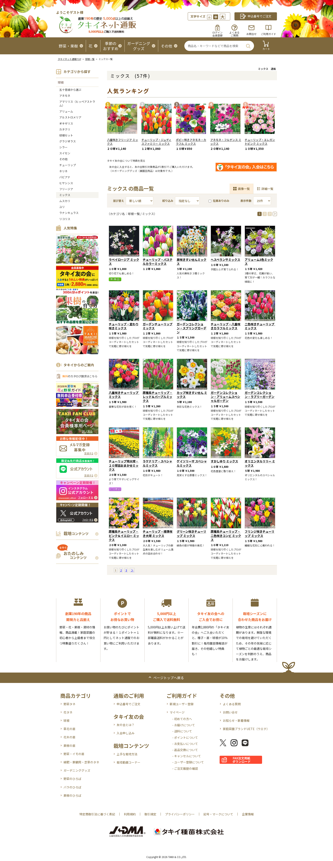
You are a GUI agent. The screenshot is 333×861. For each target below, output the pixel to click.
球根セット (66, 135)
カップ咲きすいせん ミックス (192, 394)
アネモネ (64, 96)
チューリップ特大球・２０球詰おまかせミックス (123, 465)
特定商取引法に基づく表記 (97, 814)
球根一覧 (90, 59)
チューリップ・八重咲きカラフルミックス (225, 326)
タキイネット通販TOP (69, 59)
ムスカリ (64, 201)
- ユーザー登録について (188, 762)
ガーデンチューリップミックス (157, 326)
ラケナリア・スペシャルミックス (157, 463)
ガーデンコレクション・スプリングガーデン (191, 328)
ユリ (62, 207)
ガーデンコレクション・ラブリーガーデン (259, 394)
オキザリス (66, 123)
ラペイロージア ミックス (124, 261)
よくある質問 (232, 704)
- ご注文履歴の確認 (185, 768)
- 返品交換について (185, 750)
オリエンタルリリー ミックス (260, 463)
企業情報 (248, 814)
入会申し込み (125, 733)
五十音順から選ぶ (70, 90)
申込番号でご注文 (128, 704)
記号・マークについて (218, 814)
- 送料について (182, 731)
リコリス (64, 219)
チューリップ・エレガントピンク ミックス (260, 142)
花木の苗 (69, 737)
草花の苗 (69, 729)
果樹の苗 (69, 745)
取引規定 (150, 814)
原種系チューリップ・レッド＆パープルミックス (157, 396)
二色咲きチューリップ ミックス (261, 326)
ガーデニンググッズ (76, 770)
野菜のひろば (72, 779)
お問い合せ (230, 712)
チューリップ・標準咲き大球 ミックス (157, 533)
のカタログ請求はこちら (79, 376)
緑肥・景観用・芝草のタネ (81, 762)
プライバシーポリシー (180, 814)
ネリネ (63, 171)
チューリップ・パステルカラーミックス (157, 261)
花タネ (67, 712)
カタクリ (64, 129)
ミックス (64, 195)
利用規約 (130, 814)
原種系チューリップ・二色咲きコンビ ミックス (226, 535)
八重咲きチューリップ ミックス (125, 394)
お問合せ (251, 34)
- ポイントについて (185, 737)
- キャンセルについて (186, 756)
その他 (63, 159)
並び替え (118, 201)
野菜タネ (69, 704)
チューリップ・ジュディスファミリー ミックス (156, 142)
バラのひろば (72, 787)
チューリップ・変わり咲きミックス (123, 326)
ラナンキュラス (69, 213)
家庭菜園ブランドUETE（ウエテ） (246, 729)
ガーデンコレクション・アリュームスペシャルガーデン (225, 396)
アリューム (66, 111)
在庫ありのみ (219, 201)
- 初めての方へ (182, 719)
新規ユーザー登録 (181, 704)
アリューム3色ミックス (259, 261)
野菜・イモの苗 (73, 754)
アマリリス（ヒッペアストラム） (77, 103)
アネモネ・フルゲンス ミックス (225, 142)
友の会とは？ (125, 725)
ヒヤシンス (66, 183)
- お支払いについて (185, 744)
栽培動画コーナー (128, 762)
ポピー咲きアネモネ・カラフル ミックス (191, 142)
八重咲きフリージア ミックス (122, 142)
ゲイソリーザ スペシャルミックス (192, 463)
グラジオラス (67, 141)
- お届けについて (183, 725)
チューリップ (67, 165)
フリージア (66, 189)
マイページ (177, 712)
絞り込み (167, 201)
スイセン (64, 153)
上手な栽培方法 (127, 754)
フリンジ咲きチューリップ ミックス (259, 533)
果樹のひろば (72, 795)
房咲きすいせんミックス (191, 261)
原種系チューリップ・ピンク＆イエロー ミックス (124, 535)
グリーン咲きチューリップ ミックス (191, 533)
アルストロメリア (70, 117)
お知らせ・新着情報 (236, 720)
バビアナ (64, 177)
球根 (61, 82)
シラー (63, 147)
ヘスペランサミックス (225, 259)
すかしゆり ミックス (224, 461)
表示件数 (245, 201)
